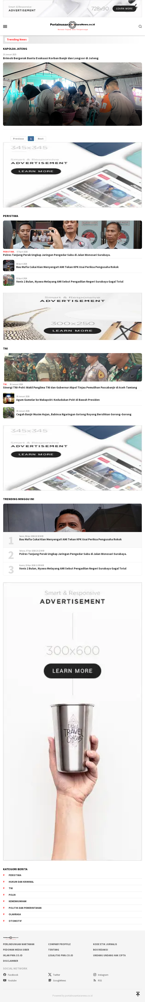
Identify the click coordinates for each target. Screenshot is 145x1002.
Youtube (9, 980)
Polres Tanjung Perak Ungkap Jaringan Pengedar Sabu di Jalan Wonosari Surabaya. (56, 255)
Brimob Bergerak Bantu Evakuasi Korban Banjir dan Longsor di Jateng (51, 58)
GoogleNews (57, 980)
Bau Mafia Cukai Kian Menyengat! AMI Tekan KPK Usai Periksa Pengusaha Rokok (67, 267)
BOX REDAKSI (100, 949)
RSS (97, 980)
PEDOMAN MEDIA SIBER (16, 949)
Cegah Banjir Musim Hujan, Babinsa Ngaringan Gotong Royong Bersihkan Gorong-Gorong (73, 414)
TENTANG (53, 949)
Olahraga (15, 914)
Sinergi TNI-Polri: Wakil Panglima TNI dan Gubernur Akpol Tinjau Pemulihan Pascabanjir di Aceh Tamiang (70, 387)
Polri (12, 894)
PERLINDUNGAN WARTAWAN (18, 944)
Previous (18, 138)
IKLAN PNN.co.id (12, 955)
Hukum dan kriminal (21, 881)
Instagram (100, 974)
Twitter (54, 974)
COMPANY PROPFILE (59, 944)
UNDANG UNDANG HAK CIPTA (109, 955)
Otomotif (15, 921)
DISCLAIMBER (10, 960)
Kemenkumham (17, 901)
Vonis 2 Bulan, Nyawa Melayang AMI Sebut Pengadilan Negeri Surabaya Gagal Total (69, 281)
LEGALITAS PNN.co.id (60, 955)
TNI (5, 384)
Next (41, 138)
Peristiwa (8, 251)
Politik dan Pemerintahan (25, 908)
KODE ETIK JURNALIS (105, 944)
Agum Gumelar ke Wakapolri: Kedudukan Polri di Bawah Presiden (58, 400)
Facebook (10, 974)
